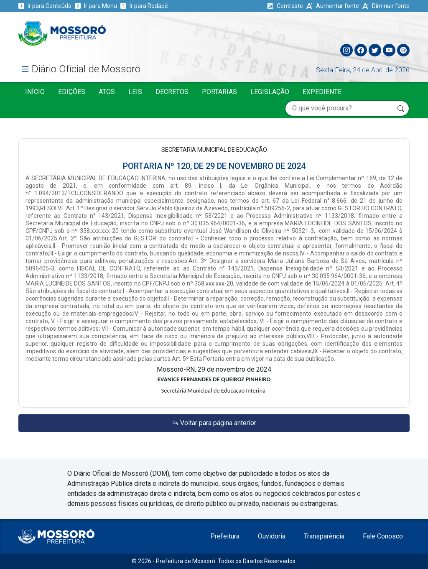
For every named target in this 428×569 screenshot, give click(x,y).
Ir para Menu (96, 6)
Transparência (324, 536)
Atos (107, 92)
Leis (135, 92)
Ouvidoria (271, 536)
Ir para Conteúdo (44, 6)
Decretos (172, 92)
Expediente (322, 92)
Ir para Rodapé (144, 6)
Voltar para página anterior (214, 423)
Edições (71, 92)
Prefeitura (224, 536)
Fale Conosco (383, 536)
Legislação (269, 92)
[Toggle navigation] (403, 31)
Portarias (219, 92)
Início (35, 92)
